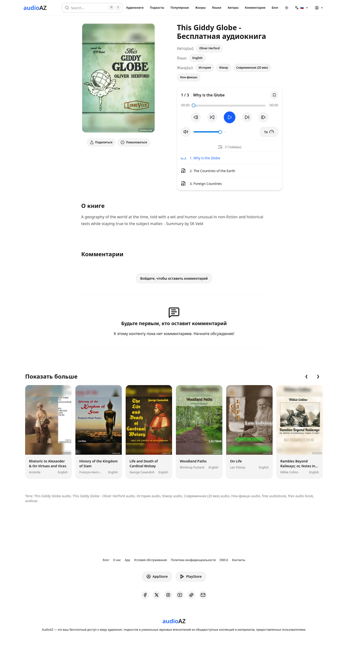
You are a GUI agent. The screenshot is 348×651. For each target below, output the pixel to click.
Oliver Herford (209, 48)
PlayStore (191, 576)
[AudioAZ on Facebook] (145, 595)
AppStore (157, 576)
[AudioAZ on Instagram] (168, 595)
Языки (216, 8)
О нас (117, 560)
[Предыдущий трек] (196, 117)
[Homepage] (35, 8)
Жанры (200, 8)
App (127, 560)
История (205, 68)
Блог (275, 8)
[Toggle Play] (229, 117)
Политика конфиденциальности (193, 560)
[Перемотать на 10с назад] (212, 117)
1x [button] (269, 131)
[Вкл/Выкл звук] (186, 132)
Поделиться (101, 142)
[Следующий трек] (263, 117)
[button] (302, 8)
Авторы (233, 8)
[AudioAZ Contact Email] (203, 595)
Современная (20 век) (252, 68)
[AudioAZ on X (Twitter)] (156, 595)
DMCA (224, 560)
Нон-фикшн (188, 77)
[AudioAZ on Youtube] (180, 595)
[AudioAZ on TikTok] (191, 595)
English (197, 58)
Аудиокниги (135, 8)
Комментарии (255, 8)
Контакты (238, 560)
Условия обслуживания (150, 560)
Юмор (223, 68)
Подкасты (157, 8)
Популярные (179, 8)
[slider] (194, 105)
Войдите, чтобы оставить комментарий (174, 278)
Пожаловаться (134, 142)
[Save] (274, 95)
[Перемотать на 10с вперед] (247, 117)
